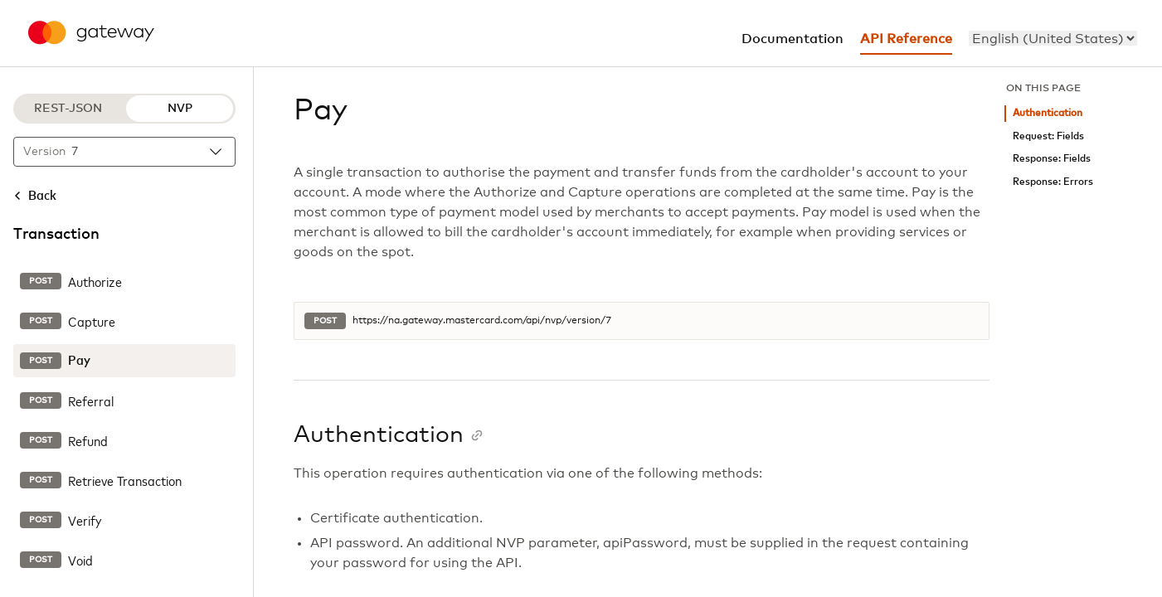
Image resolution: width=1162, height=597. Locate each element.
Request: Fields (1048, 136)
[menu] (1053, 38)
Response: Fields (1052, 158)
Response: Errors (1053, 182)
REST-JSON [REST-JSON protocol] (68, 108)
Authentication (1047, 113)
